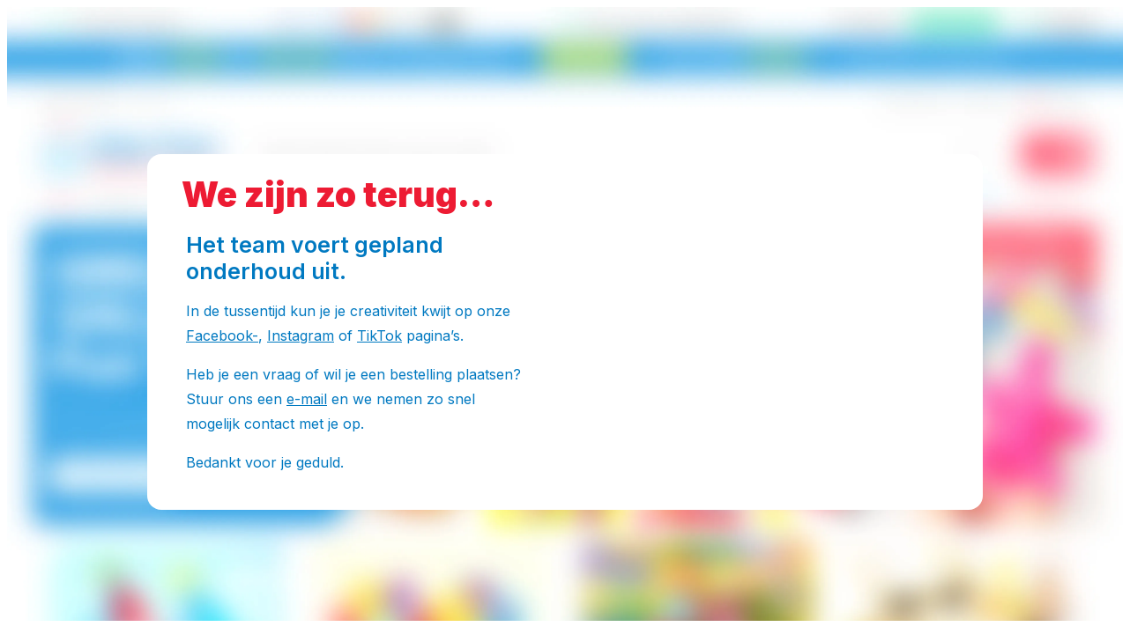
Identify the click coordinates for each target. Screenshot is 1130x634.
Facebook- (222, 335)
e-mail (306, 399)
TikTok (379, 335)
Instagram (300, 335)
